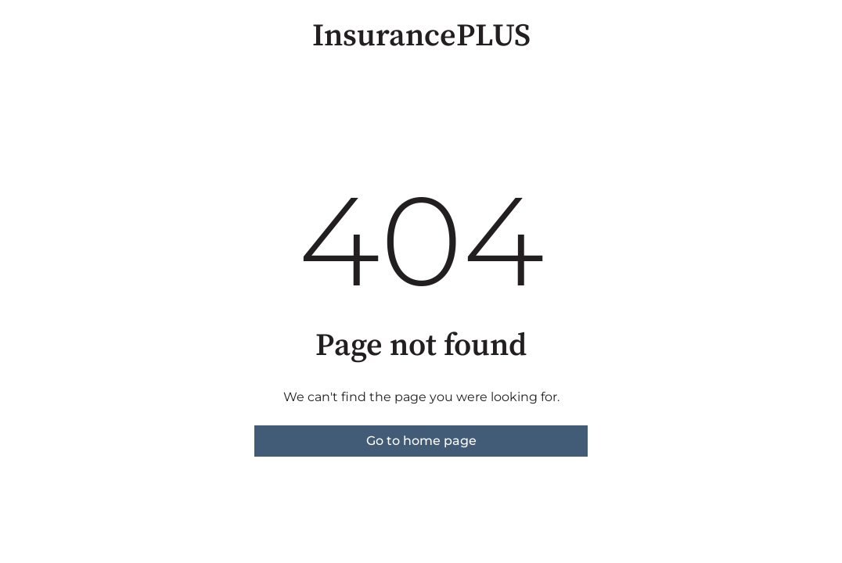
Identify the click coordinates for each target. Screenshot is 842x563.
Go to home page (421, 440)
